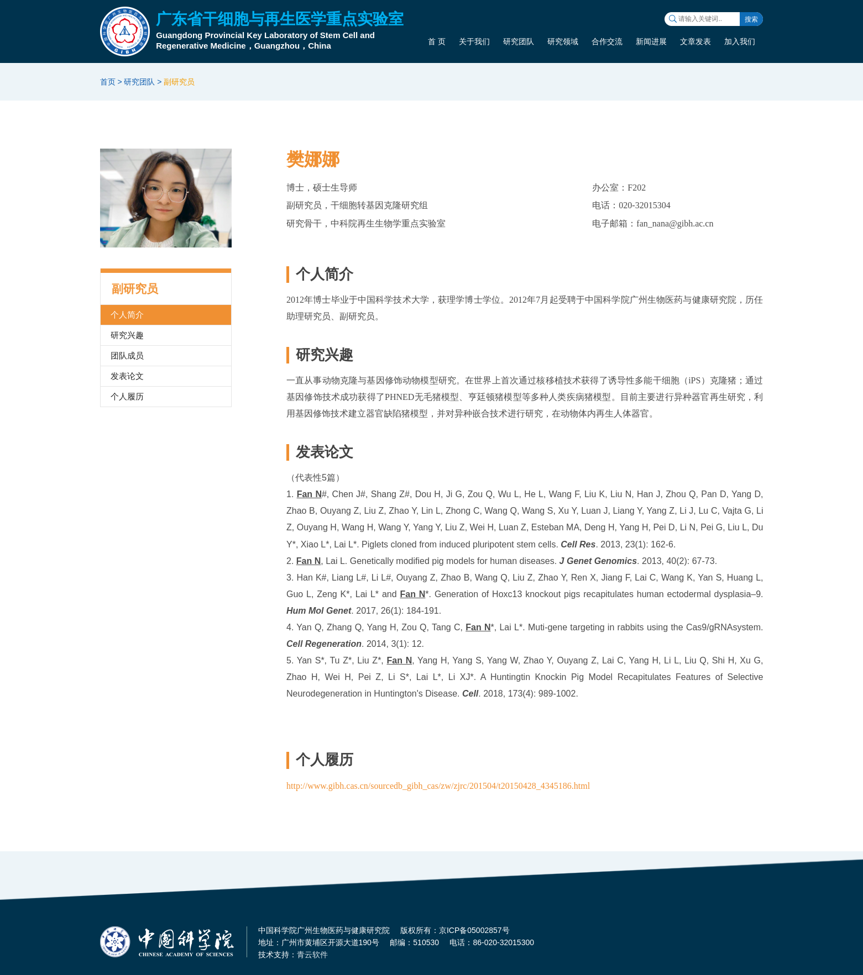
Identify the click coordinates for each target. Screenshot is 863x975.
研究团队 (518, 41)
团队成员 (127, 355)
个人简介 (127, 314)
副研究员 (179, 81)
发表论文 (127, 376)
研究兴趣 (127, 335)
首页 (108, 81)
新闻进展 (651, 41)
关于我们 (474, 41)
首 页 (437, 41)
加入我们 (739, 41)
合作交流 (607, 41)
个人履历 (127, 396)
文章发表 (695, 41)
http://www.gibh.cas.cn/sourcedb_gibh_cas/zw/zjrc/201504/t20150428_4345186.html (438, 785)
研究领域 (562, 41)
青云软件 (312, 954)
